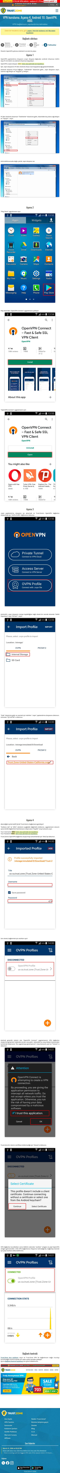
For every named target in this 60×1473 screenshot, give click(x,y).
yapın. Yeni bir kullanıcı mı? (38, 31)
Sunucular (8, 1425)
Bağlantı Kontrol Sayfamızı (14, 1361)
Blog (33, 1428)
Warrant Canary (10, 1435)
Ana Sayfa (8, 1419)
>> (50, 1)
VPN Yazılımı (9, 1422)
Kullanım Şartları (10, 1428)
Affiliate (7, 1438)
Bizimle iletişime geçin (39, 1422)
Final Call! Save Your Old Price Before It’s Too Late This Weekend (24, 1451)
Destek (34, 1425)
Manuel (34, 1435)
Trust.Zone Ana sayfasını (9, 1357)
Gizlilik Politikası (10, 1432)
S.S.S (33, 1432)
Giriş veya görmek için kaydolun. (33, 64)
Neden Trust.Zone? (38, 1419)
